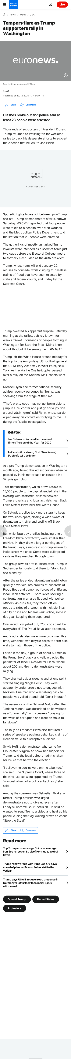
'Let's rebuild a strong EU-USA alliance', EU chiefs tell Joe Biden (32, 454)
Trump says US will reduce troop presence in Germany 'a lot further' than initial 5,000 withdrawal (30, 883)
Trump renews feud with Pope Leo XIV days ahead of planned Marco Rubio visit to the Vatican (30, 867)
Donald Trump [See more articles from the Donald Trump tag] (17, 899)
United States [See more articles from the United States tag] (45, 899)
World (23, 15)
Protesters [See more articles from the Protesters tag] (14, 908)
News (12, 15)
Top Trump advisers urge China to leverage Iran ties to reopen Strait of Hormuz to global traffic (30, 851)
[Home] (4, 14)
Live (62, 4)
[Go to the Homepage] (13, 4)
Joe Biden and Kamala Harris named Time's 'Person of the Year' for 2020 (30, 440)
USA (32, 15)
